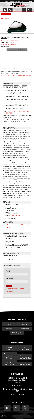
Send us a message (17, 394)
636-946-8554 (17, 386)
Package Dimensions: (13, 245)
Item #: (8, 210)
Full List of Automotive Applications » (16, 112)
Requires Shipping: (12, 236)
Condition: (9, 219)
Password (9, 278)
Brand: (7, 215)
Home (9, 324)
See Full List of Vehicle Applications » (16, 75)
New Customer (12, 289)
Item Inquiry (12, 50)
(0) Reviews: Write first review (9, 40)
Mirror (23, 225)
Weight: (8, 242)
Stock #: (8, 208)
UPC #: (8, 213)
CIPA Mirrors (5, 18)
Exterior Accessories (12, 225)
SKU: (3, 43)
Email (8, 271)
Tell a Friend (22, 50)
